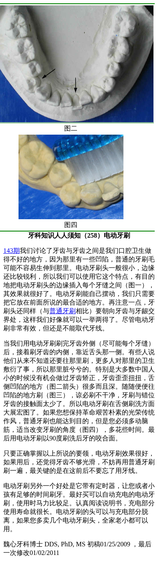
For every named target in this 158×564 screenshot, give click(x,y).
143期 (11, 250)
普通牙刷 (62, 310)
